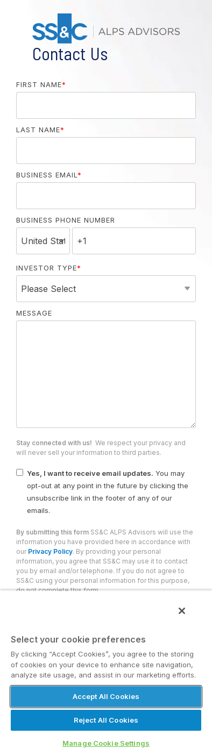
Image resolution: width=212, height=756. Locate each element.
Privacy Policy (50, 551)
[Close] (182, 611)
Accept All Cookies (106, 696)
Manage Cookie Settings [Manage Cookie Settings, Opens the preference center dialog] (106, 743)
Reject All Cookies (106, 720)
